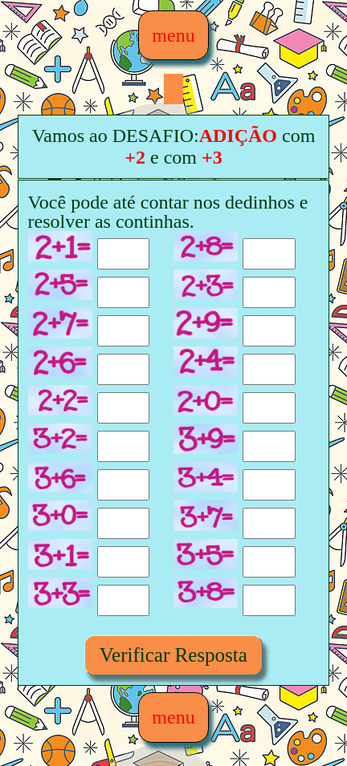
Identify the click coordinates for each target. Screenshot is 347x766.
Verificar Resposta (173, 655)
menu (173, 35)
